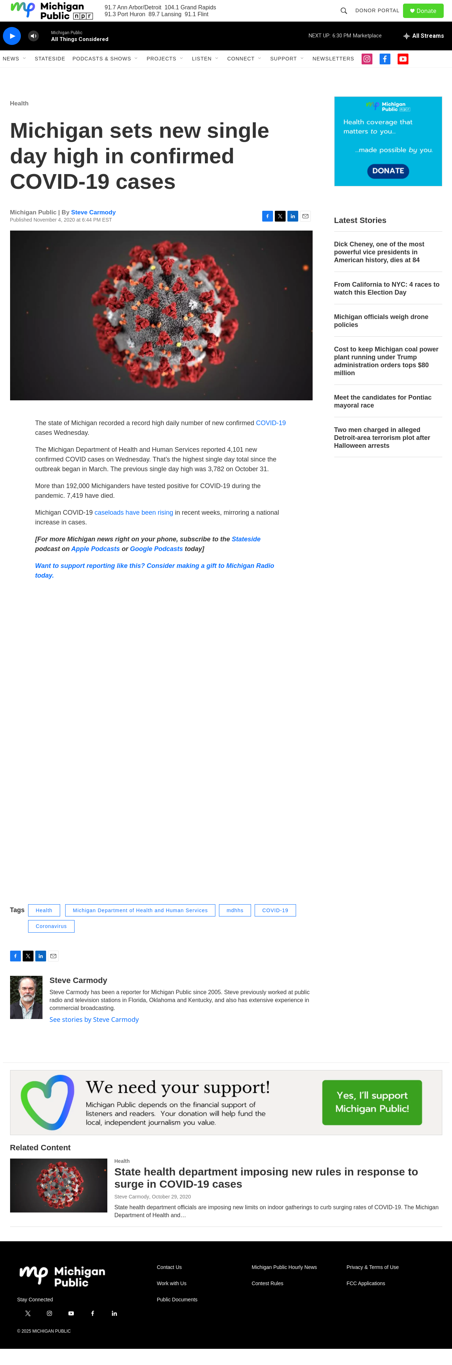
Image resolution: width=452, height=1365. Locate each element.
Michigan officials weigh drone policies (381, 337)
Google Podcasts (156, 565)
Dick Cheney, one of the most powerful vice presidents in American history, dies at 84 (379, 268)
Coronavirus (51, 942)
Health (19, 119)
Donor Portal (381, 19)
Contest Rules (267, 1299)
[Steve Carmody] (26, 1013)
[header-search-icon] (347, 18)
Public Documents (177, 1316)
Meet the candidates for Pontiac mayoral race (383, 417)
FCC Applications (365, 1299)
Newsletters (333, 75)
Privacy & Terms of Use (372, 1283)
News (11, 75)
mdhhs (235, 926)
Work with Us (172, 1299)
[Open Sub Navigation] (25, 75)
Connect (241, 75)
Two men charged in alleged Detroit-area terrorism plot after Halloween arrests (382, 453)
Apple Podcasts (95, 565)
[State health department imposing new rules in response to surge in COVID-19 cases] (58, 1202)
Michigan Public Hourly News (284, 1283)
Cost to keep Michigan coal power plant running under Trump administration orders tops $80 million (386, 377)
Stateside (50, 75)
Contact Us (169, 1283)
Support (283, 75)
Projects (161, 75)
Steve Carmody (93, 228)
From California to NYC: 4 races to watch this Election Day (387, 304)
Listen (202, 75)
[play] (12, 52)
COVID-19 (271, 439)
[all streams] (423, 52)
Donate (431, 19)
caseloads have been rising (135, 528)
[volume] (33, 52)
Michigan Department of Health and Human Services (140, 926)
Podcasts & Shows (101, 75)
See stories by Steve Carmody (94, 1035)
